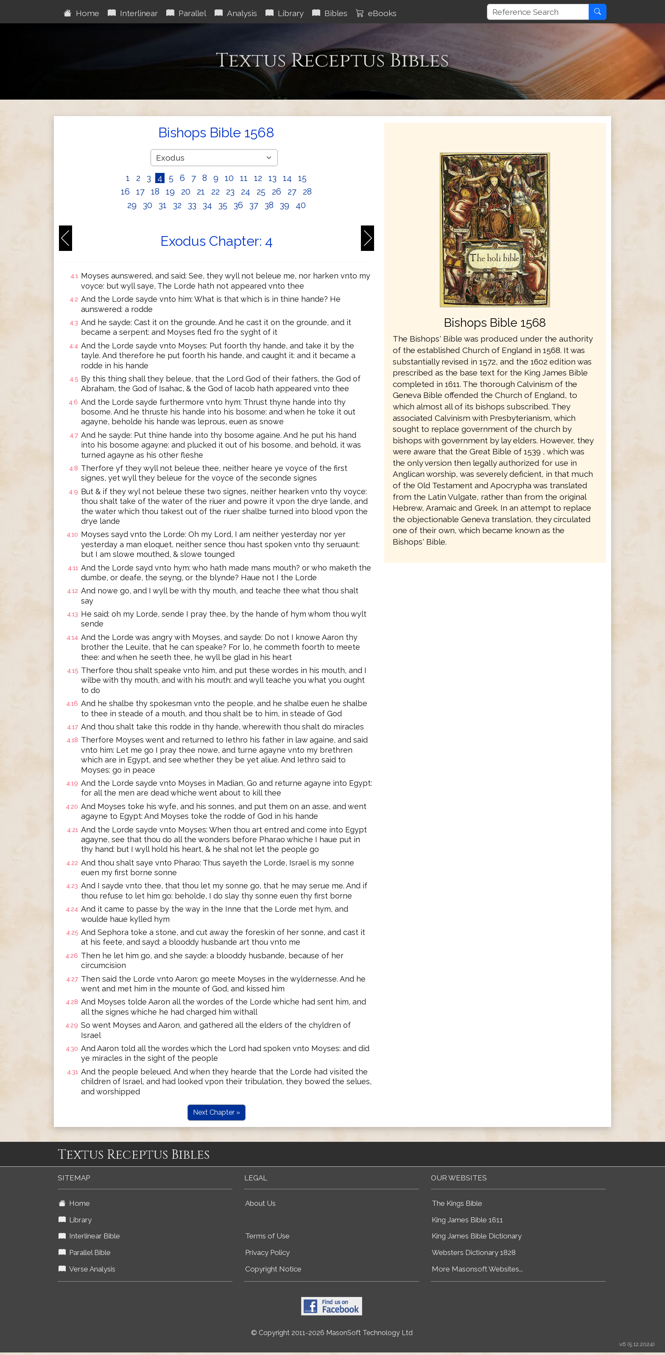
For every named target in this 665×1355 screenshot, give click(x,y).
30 (147, 205)
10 (229, 178)
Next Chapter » (216, 1112)
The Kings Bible (457, 1203)
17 (140, 191)
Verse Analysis (87, 1269)
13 (272, 178)
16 (125, 191)
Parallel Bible (85, 1252)
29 (132, 205)
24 (245, 191)
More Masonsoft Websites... (477, 1269)
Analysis (236, 13)
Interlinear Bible (89, 1236)
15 (302, 178)
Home (81, 13)
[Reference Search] (538, 12)
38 (269, 205)
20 (186, 191)
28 (307, 191)
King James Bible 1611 (467, 1220)
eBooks (376, 13)
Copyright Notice (273, 1269)
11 (244, 178)
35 (222, 205)
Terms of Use (267, 1236)
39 (284, 205)
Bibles (329, 13)
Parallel (186, 13)
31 (162, 205)
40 (300, 205)
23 (230, 191)
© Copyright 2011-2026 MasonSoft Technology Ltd (332, 1333)
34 (207, 205)
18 (155, 191)
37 (253, 205)
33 (192, 205)
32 (177, 205)
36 (238, 205)
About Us (260, 1203)
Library (284, 13)
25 (261, 191)
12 (258, 178)
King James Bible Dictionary (477, 1236)
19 (170, 191)
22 (215, 191)
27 (292, 191)
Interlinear (133, 13)
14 (287, 178)
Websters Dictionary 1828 (474, 1252)
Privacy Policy (267, 1252)
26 (276, 191)
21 (201, 191)
